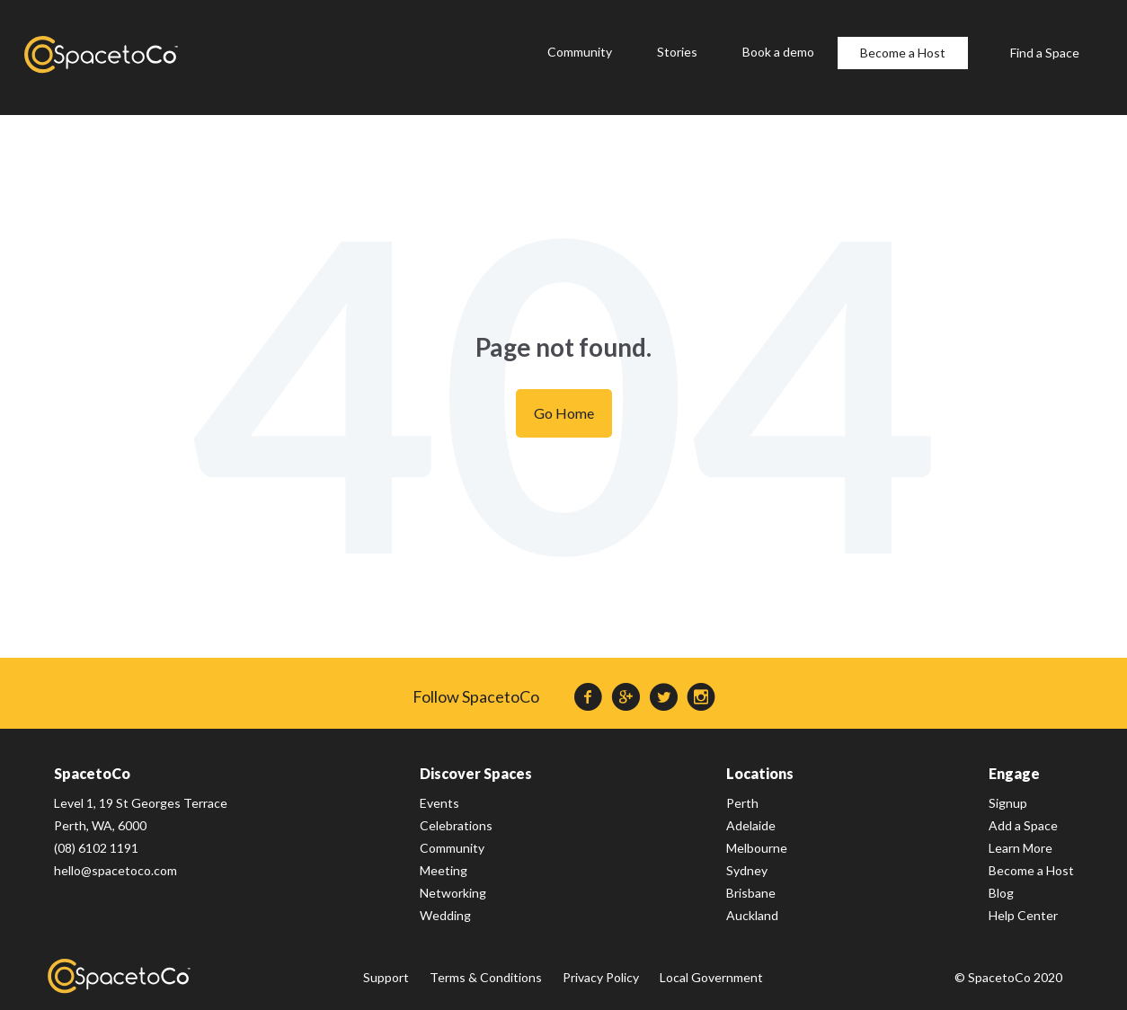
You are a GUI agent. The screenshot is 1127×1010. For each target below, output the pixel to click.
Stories (677, 51)
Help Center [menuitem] (1023, 915)
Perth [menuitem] (742, 803)
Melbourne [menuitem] (756, 847)
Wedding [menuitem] (445, 915)
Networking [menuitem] (453, 892)
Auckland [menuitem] (752, 915)
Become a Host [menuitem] (1031, 870)
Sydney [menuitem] (747, 870)
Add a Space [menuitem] (1023, 825)
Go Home (564, 412)
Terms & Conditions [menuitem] (486, 977)
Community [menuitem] (452, 847)
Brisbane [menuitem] (751, 892)
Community (579, 51)
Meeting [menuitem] (443, 870)
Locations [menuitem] (760, 773)
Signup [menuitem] (1008, 803)
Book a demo (778, 51)
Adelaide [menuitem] (751, 825)
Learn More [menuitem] (1020, 847)
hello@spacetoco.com (115, 870)
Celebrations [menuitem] (456, 825)
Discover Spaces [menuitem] (476, 773)
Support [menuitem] (386, 977)
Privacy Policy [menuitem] (601, 977)
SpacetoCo (119, 976)
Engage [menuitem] (1014, 773)
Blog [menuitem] (1001, 892)
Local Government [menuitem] (711, 977)
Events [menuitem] (439, 803)
